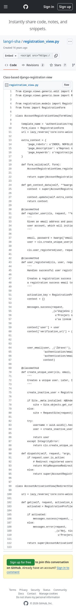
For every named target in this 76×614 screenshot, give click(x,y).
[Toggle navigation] (5, 6)
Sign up (65, 6)
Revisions (33, 65)
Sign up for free (20, 562)
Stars (58, 65)
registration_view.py (41, 41)
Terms (12, 590)
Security (35, 590)
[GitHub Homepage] (26, 603)
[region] (38, 320)
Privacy (23, 590)
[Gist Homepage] (25, 6)
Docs (21, 593)
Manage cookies (48, 593)
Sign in (49, 6)
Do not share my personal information (38, 597)
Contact (31, 593)
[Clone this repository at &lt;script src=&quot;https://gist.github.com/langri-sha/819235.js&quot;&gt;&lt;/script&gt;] (35, 56)
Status (46, 590)
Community (60, 590)
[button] (55, 56)
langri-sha (11, 41)
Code (11, 65)
